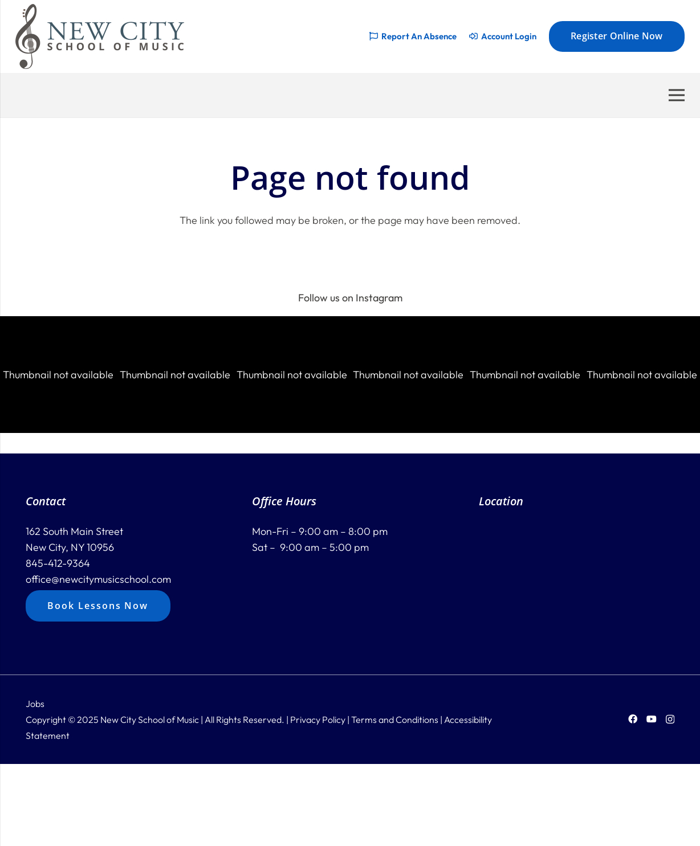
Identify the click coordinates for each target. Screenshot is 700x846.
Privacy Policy (317, 719)
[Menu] (677, 95)
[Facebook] (632, 719)
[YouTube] (651, 719)
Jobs (35, 703)
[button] (58, 374)
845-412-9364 (58, 563)
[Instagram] (670, 719)
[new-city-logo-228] (99, 36)
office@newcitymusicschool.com (98, 579)
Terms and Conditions (394, 719)
